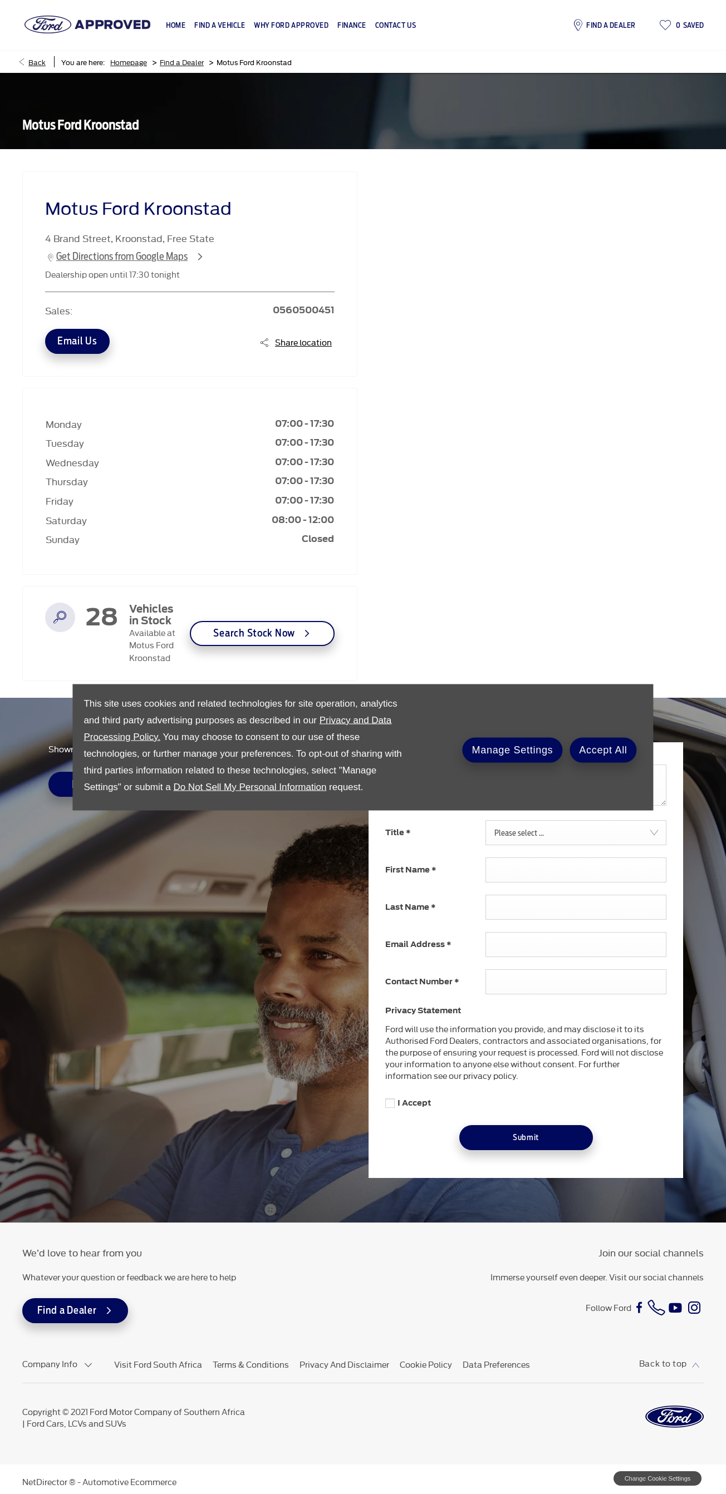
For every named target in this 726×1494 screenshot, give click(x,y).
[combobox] (575, 832)
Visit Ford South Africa (158, 1364)
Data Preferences (496, 1364)
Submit (525, 1137)
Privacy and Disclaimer (344, 1364)
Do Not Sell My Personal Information (249, 786)
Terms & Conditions (251, 1364)
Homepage (128, 62)
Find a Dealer (182, 62)
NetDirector (45, 1481)
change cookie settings (658, 1478)
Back (37, 62)
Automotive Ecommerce (129, 1481)
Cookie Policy (426, 1364)
